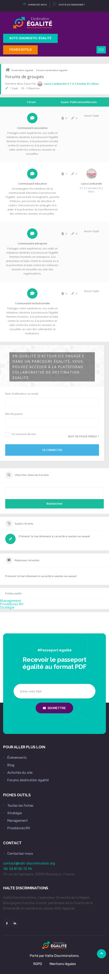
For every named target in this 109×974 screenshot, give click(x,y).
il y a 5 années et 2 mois (83, 84)
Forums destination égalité (51, 70)
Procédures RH (11, 602)
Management (10, 599)
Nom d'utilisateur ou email (21, 393)
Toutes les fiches (20, 804)
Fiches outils (20, 50)
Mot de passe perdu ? (83, 434)
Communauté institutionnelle (32, 303)
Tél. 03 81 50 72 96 (17, 867)
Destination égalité (22, 70)
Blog (10, 763)
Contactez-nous (20, 852)
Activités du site (20, 771)
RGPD (37, 962)
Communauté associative (32, 128)
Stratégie (7, 605)
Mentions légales (63, 962)
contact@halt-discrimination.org (29, 862)
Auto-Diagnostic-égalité (30, 38)
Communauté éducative (32, 183)
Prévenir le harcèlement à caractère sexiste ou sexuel (54, 534)
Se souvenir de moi (20, 434)
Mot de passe (14, 413)
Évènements (16, 756)
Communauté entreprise (32, 243)
